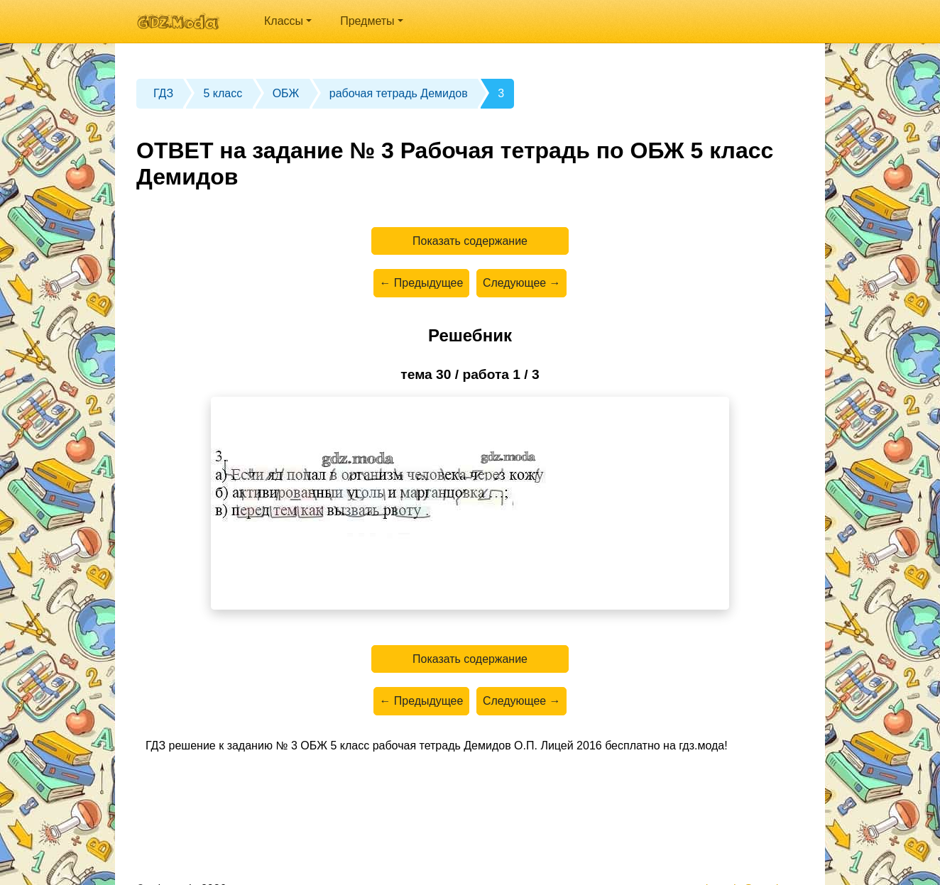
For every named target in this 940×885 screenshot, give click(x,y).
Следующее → (522, 283)
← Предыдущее (421, 283)
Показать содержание (470, 241)
